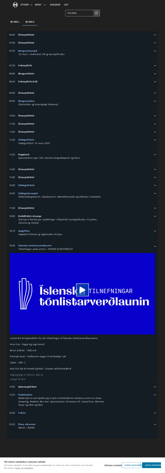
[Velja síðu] (31, 5)
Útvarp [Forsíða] (24, 4)
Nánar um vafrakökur (24, 468)
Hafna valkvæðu (133, 465)
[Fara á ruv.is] (15, 4)
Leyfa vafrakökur (153, 465)
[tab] (14, 22)
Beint (38, 4)
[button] (82, 35)
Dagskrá (55, 4)
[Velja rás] (44, 5)
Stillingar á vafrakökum (112, 465)
